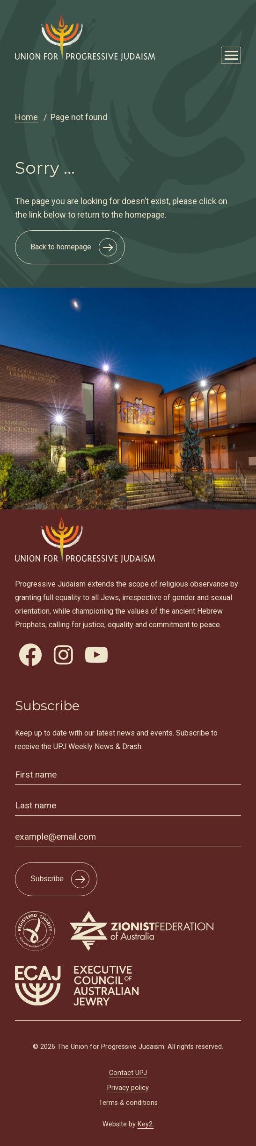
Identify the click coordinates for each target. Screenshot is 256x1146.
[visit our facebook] (30, 654)
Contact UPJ (128, 1073)
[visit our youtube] (96, 654)
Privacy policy (128, 1088)
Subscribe (47, 879)
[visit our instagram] (63, 654)
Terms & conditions (128, 1103)
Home (26, 117)
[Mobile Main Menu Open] (231, 55)
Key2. (146, 1124)
